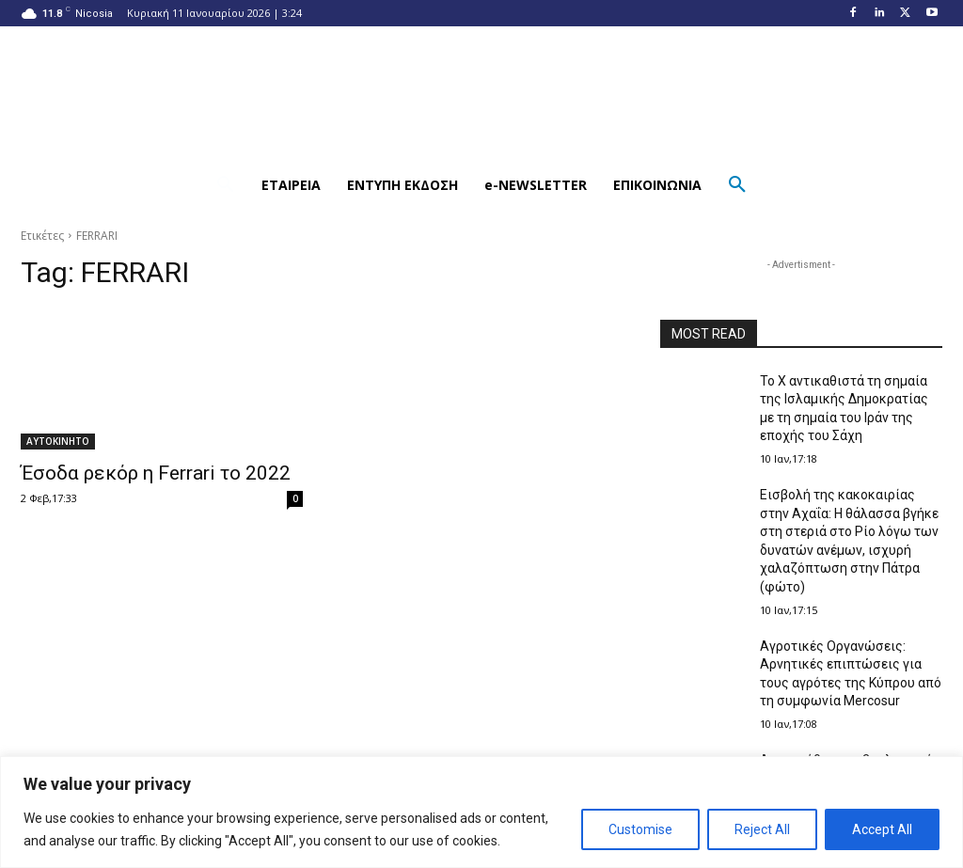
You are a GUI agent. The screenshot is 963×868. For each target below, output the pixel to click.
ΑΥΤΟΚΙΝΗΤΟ (57, 441)
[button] (225, 185)
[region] (481, 812)
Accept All (882, 829)
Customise (640, 829)
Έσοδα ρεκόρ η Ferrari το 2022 (156, 473)
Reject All (762, 829)
